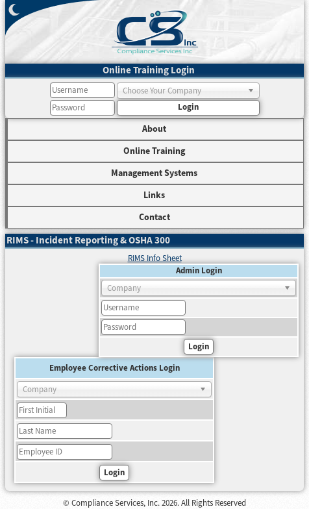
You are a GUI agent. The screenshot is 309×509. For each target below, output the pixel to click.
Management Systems (154, 173)
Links (154, 195)
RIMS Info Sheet (155, 258)
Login (188, 107)
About (154, 129)
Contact (154, 217)
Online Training (154, 151)
